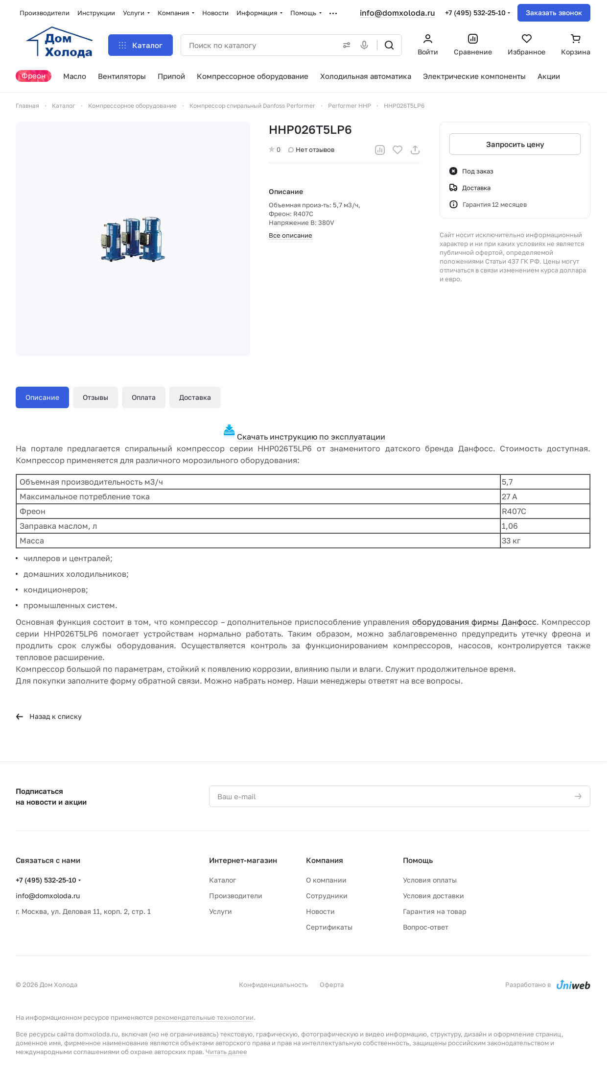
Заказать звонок (554, 12)
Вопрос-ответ (425, 927)
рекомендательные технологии (204, 1017)
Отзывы (95, 397)
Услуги (220, 911)
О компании (326, 880)
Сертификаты (329, 927)
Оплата (144, 397)
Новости (320, 911)
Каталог (222, 880)
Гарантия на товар (435, 911)
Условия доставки (433, 895)
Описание (42, 397)
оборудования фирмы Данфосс (474, 622)
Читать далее (226, 1052)
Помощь (418, 860)
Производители (235, 895)
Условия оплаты (430, 880)
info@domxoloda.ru (397, 13)
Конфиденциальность (273, 984)
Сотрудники (327, 895)
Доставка (195, 397)
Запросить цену (515, 144)
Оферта (332, 984)
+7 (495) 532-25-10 (475, 12)
